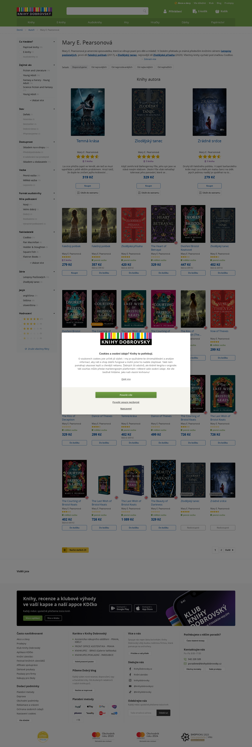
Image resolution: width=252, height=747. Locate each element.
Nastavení (126, 409)
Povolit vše (126, 394)
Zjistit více (126, 379)
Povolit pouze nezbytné (126, 402)
